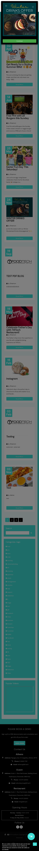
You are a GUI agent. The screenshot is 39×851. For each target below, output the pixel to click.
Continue (19, 41)
